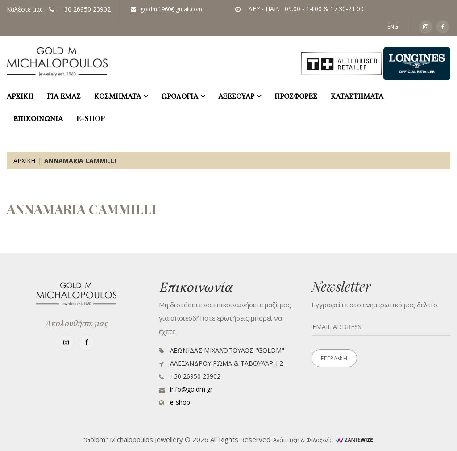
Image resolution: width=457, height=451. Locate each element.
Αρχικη (24, 160)
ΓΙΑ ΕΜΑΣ (64, 95)
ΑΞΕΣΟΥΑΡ (236, 95)
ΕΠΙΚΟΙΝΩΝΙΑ (38, 118)
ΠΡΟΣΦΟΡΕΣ (295, 95)
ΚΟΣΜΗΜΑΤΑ (117, 95)
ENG (392, 26)
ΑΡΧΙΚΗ (20, 95)
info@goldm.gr (191, 389)
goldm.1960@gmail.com (166, 9)
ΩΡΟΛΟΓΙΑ (179, 95)
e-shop (90, 118)
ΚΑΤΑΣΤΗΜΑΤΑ (357, 95)
